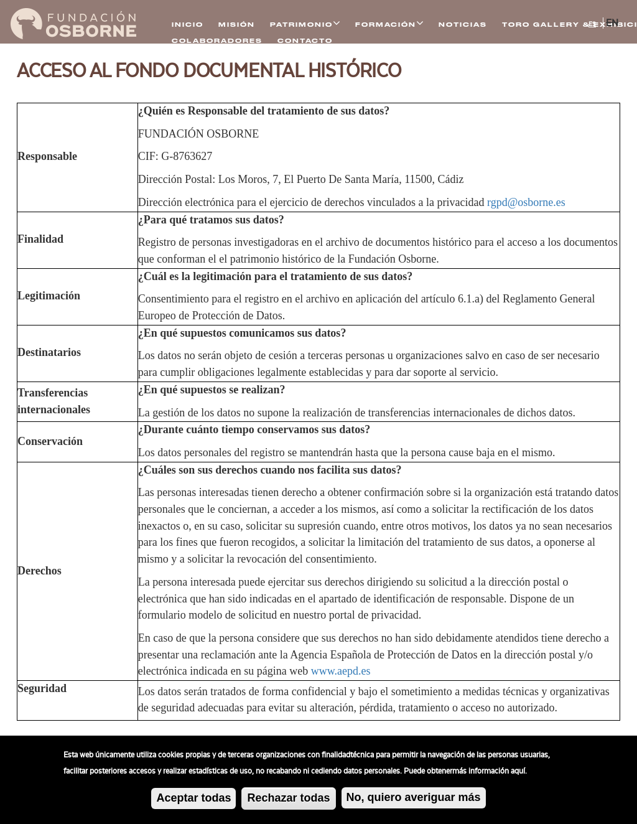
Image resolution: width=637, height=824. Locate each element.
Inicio (187, 24)
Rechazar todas (288, 801)
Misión (236, 24)
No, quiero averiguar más (413, 800)
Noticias (463, 24)
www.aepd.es (341, 671)
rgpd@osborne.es (526, 202)
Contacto (305, 40)
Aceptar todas (193, 801)
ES (592, 24)
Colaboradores (217, 40)
